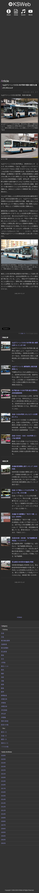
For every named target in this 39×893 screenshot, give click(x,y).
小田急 (3, 662)
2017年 (3, 788)
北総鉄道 (4, 644)
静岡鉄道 (4, 695)
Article (16, 12)
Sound (23, 12)
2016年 (3, 792)
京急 (2, 637)
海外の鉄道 (4, 721)
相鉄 (2, 673)
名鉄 (2, 677)
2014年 (3, 799)
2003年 (3, 839)
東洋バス (4, 732)
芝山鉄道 (4, 651)
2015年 (3, 796)
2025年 (3, 759)
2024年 (3, 763)
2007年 (3, 825)
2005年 (3, 832)
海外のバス (4, 743)
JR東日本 (4, 699)
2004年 (3, 836)
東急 (2, 655)
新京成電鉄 (4, 648)
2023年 (3, 766)
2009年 (3, 818)
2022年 (3, 770)
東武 (2, 670)
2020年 (3, 777)
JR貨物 (3, 717)
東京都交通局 (5, 640)
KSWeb (20, 4)
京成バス (22, 333)
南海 (2, 684)
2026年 (3, 755)
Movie (30, 12)
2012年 (3, 807)
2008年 (3, 821)
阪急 (2, 688)
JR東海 (3, 703)
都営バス (4, 739)
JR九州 (3, 714)
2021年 (3, 774)
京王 (2, 659)
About (9, 12)
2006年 (3, 828)
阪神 (2, 692)
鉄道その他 (4, 725)
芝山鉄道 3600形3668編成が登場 (22, 562)
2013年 (3, 803)
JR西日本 (4, 706)
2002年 (3, 843)
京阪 (2, 681)
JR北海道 (4, 710)
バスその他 (4, 746)
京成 (2, 633)
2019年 (3, 781)
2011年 (3, 810)
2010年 (3, 814)
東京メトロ (4, 666)
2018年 (3, 785)
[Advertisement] (19, 58)
